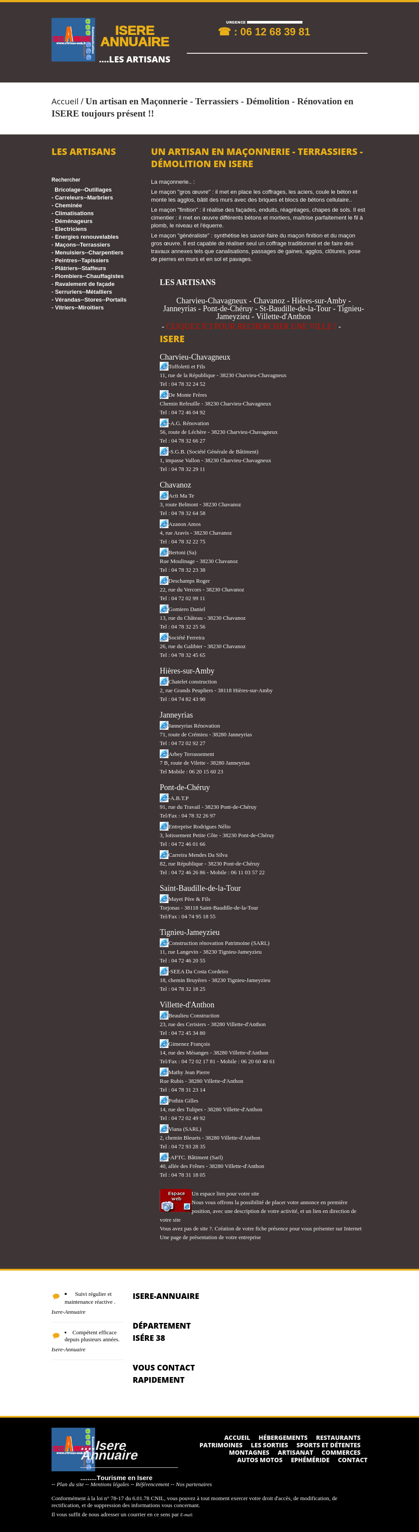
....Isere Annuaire (108, 1449)
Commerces (341, 1452)
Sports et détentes (328, 1445)
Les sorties (269, 1445)
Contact (352, 1460)
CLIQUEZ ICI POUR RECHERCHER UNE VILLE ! (251, 326)
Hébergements (283, 1437)
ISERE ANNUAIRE (134, 35)
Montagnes (249, 1452)
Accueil (65, 101)
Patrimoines (221, 1445)
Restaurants (338, 1437)
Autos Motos (259, 1460)
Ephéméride (310, 1460)
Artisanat (295, 1452)
